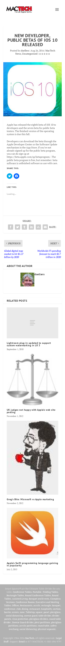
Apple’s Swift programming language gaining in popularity (32, 564)
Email (22, 641)
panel (46, 612)
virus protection (20, 618)
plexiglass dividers (38, 618)
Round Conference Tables (38, 595)
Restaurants (26, 605)
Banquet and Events (39, 598)
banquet (56, 605)
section (56, 608)
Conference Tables (22, 591)
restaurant (34, 608)
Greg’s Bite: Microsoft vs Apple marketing (31, 499)
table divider (44, 615)
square (39, 612)
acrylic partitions (28, 625)
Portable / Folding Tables (45, 591)
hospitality (46, 608)
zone (22, 612)
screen (15, 612)
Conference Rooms (25, 602)
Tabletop (30, 612)
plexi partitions (42, 622)
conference (9, 608)
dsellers (25, 50)
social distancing (14, 615)
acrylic (36, 605)
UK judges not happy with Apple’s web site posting (31, 411)
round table (43, 625)
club (18, 608)
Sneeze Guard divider (22, 622)
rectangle (46, 605)
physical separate (47, 629)
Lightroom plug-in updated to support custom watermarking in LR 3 (29, 344)
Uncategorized (29, 53)
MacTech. (30, 638)
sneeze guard (30, 615)
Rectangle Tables (15, 595)
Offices (15, 605)
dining (25, 608)
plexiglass (55, 612)
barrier (7, 612)
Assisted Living (20, 598)
